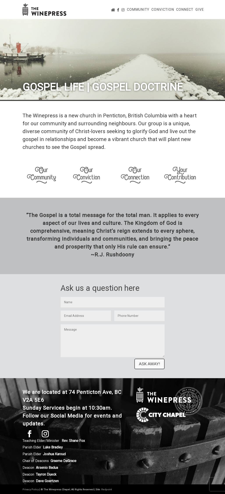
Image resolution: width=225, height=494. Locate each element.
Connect (184, 10)
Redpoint (106, 489)
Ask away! (149, 363)
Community (138, 10)
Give (199, 10)
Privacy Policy (31, 489)
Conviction (162, 10)
